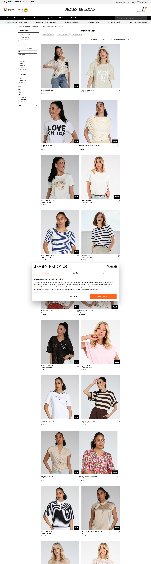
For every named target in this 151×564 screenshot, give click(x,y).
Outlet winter (22, 99)
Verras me (85, 509)
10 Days (21, 68)
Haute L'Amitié (48, 90)
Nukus (109, 145)
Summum (21, 65)
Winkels (62, 18)
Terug (20, 26)
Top (21, 42)
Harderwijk (55, 550)
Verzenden (20, 546)
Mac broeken (85, 550)
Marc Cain (21, 61)
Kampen (54, 543)
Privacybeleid (119, 552)
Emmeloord (55, 541)
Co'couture (22, 80)
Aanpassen (75, 296)
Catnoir (21, 78)
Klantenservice (120, 2)
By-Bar (21, 76)
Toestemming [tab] (46, 273)
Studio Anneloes (51, 366)
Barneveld (55, 548)
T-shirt (22, 46)
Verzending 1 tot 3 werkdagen (46, 22)
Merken (37, 18)
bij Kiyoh (39, 561)
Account (132, 2)
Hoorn (54, 545)
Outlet (73, 18)
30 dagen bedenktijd (72, 22)
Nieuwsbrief (118, 548)
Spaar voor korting (94, 22)
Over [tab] (104, 273)
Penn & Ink (78, 90)
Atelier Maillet (22, 72)
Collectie (135, 541)
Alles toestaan (103, 296)
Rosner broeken (86, 541)
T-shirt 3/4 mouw (25, 44)
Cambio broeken (86, 545)
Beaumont (22, 74)
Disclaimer (135, 550)
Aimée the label (23, 70)
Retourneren (21, 548)
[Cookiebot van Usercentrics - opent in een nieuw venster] (108, 266)
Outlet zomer (22, 102)
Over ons (118, 541)
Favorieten (143, 2)
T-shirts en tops (23, 40)
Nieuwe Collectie (23, 37)
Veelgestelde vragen (23, 541)
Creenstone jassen (87, 543)
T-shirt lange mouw (26, 48)
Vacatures (135, 548)
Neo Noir (51, 145)
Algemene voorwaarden (122, 550)
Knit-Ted (110, 310)
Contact (19, 543)
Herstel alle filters (24, 34)
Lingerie (25, 18)
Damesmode (11, 18)
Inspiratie (49, 18)
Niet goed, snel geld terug (138, 22)
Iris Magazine (136, 545)
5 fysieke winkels (115, 22)
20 (127, 490)
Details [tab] (75, 273)
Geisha (20, 63)
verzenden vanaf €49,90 (16, 22)
